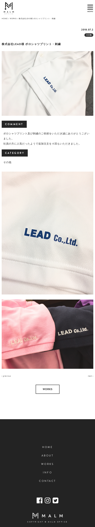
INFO (47, 472)
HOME (47, 447)
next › (90, 375)
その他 (89, 35)
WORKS (47, 389)
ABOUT (48, 455)
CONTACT (47, 481)
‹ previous (6, 375)
